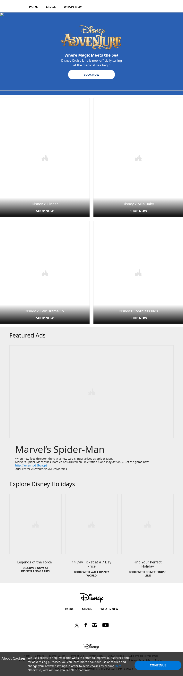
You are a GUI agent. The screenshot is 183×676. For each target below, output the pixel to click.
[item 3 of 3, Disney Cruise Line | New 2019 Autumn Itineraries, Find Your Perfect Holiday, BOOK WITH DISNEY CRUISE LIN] (147, 537)
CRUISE (87, 607)
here (118, 666)
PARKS (69, 607)
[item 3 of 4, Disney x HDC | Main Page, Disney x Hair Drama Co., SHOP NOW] (45, 272)
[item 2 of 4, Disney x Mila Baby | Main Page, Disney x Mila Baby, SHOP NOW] (138, 157)
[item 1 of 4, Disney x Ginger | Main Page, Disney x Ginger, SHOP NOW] (45, 157)
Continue (158, 665)
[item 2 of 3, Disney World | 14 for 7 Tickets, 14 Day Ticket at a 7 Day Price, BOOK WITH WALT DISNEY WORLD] (91, 537)
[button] (91, 74)
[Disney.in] (14, 6)
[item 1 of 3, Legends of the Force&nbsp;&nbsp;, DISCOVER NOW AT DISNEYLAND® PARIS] (35, 537)
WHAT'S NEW (109, 607)
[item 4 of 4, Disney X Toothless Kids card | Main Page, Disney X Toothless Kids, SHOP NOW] (138, 272)
